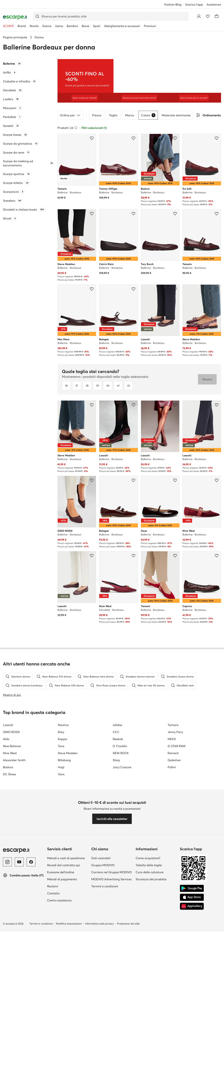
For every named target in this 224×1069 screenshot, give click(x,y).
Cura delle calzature (150, 1040)
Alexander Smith (14, 928)
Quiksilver (174, 928)
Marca (129, 127)
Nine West (10, 921)
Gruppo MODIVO (103, 1033)
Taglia (113, 127)
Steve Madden (68, 921)
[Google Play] (192, 1056)
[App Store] (192, 1065)
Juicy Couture (122, 935)
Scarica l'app (194, 4)
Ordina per (70, 127)
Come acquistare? (148, 1026)
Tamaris (173, 892)
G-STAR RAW (177, 913)
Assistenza (214, 4)
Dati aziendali (101, 1026)
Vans (61, 942)
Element (173, 921)
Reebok (118, 906)
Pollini (172, 935)
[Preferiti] (207, 16)
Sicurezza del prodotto (151, 1047)
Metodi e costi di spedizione (66, 1026)
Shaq (116, 928)
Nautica (63, 892)
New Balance (12, 913)
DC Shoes (9, 942)
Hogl (61, 935)
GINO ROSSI (11, 899)
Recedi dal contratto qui (63, 1033)
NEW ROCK (121, 921)
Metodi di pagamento (62, 1047)
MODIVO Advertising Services (111, 1047)
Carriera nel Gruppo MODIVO (111, 1040)
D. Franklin (120, 913)
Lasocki (8, 892)
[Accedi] (198, 16)
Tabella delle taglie (149, 1033)
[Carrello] (216, 16)
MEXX (172, 906)
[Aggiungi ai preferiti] (91, 150)
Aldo (6, 906)
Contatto (53, 1061)
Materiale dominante (176, 127)
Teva (61, 913)
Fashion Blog (172, 4)
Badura (8, 935)
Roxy (61, 899)
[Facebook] (31, 1029)
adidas (117, 892)
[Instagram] (7, 1029)
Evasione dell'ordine (60, 1040)
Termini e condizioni (104, 1054)
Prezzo (96, 127)
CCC (116, 899)
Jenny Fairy (175, 899)
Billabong (64, 928)
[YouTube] (19, 1029)
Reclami (52, 1054)
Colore (148, 128)
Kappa (62, 906)
